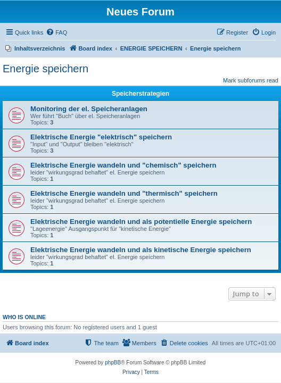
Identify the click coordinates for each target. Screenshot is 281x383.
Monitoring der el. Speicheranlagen (88, 109)
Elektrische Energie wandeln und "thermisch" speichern (124, 193)
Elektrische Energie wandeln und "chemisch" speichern (123, 165)
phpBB (113, 362)
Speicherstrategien (140, 93)
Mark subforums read (250, 80)
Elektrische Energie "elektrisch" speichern (101, 137)
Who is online (24, 317)
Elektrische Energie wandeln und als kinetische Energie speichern (140, 250)
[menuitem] (56, 32)
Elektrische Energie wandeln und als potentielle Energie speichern (141, 222)
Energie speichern (45, 68)
